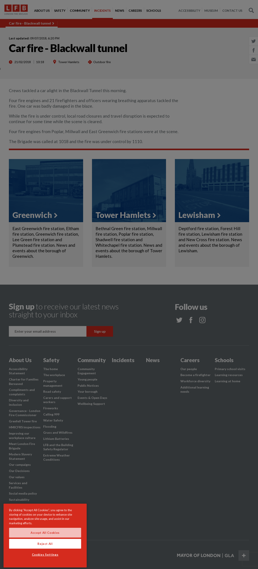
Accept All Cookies (45, 546)
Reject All (45, 557)
